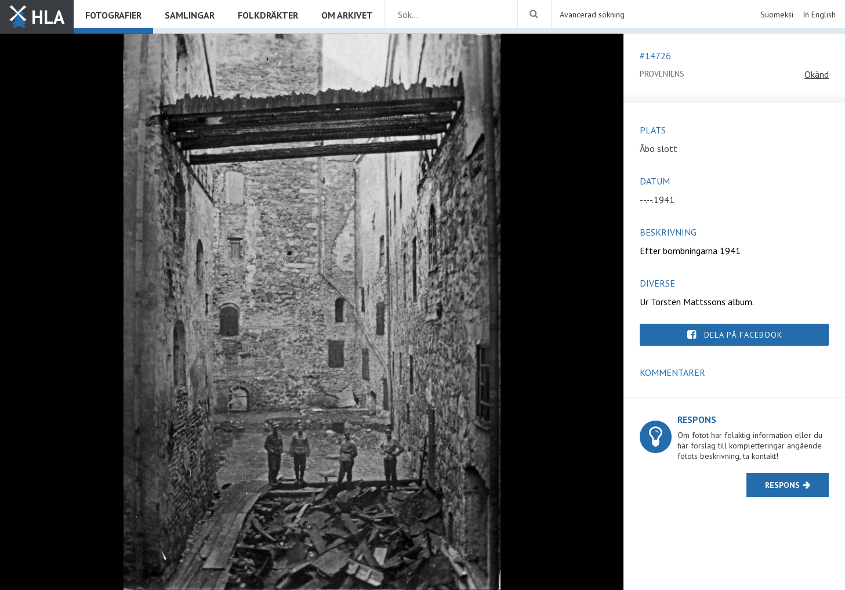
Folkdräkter (268, 15)
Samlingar (190, 15)
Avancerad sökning (592, 14)
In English (819, 14)
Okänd (816, 74)
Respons (782, 485)
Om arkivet (347, 15)
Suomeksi (776, 14)
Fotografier (113, 15)
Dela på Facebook (743, 335)
